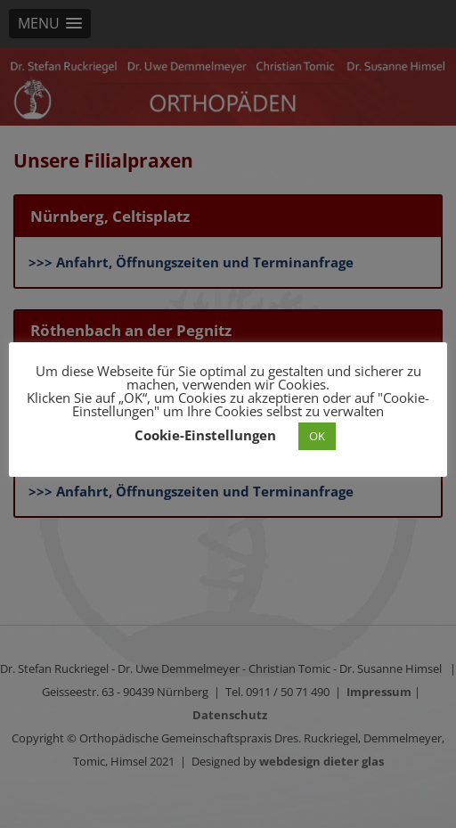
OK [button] (317, 436)
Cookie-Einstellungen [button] (205, 435)
